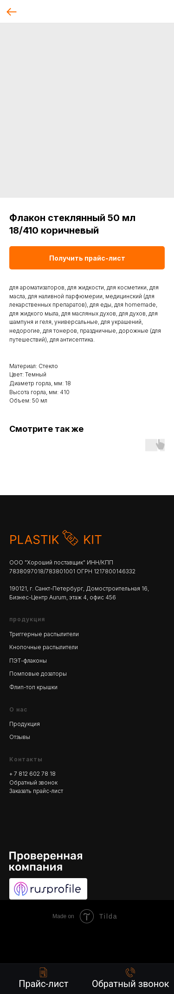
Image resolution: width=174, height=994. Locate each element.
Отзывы (19, 736)
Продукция (24, 723)
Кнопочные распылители (43, 647)
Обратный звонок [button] (33, 782)
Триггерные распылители (44, 634)
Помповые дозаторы (38, 673)
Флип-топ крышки (33, 687)
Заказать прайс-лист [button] (36, 790)
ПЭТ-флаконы (28, 660)
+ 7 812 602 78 (29, 773)
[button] (130, 978)
